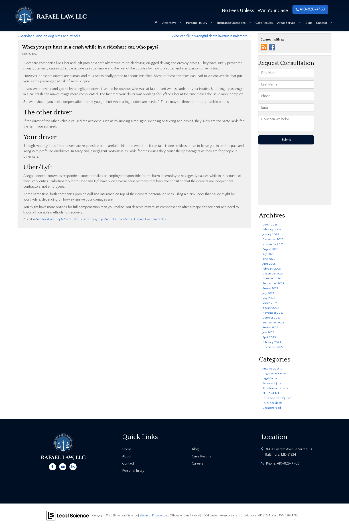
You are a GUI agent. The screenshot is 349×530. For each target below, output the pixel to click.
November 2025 (273, 244)
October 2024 (271, 278)
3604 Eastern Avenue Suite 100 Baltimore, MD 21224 (288, 452)
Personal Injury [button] (196, 22)
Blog (308, 22)
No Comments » (156, 219)
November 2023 (273, 312)
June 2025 (268, 258)
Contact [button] (321, 22)
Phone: (282, 463)
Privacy (157, 515)
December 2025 (272, 239)
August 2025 (270, 249)
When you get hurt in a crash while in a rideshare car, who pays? (90, 47)
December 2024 (272, 273)
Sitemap (145, 515)
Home (127, 449)
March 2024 (270, 303)
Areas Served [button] (286, 22)
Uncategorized (271, 407)
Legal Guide (269, 378)
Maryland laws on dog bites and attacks (50, 36)
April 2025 (269, 263)
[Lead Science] (68, 515)
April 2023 (269, 337)
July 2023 (268, 332)
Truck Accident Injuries (130, 219)
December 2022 (272, 347)
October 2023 (271, 317)
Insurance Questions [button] (231, 22)
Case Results (264, 22)
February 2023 (271, 342)
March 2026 (270, 224)
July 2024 (268, 293)
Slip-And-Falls (107, 219)
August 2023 (270, 327)
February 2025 (271, 268)
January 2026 (270, 234)
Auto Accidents (44, 219)
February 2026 (271, 229)
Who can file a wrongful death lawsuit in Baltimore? (210, 36)
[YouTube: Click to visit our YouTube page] (62, 466)
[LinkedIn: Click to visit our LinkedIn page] (73, 466)
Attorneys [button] (169, 22)
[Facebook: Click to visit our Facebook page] (52, 466)
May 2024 (268, 298)
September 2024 (273, 283)
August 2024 (270, 288)
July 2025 (268, 254)
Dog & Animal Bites (67, 219)
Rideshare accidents (275, 388)
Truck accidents (272, 402)
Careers (197, 463)
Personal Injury (88, 219)
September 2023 (273, 322)
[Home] (156, 23)
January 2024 (270, 307)
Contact (128, 463)
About (126, 456)
